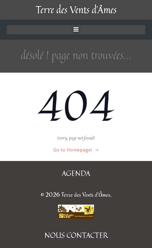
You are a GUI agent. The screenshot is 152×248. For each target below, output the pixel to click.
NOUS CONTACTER (76, 235)
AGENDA (76, 173)
